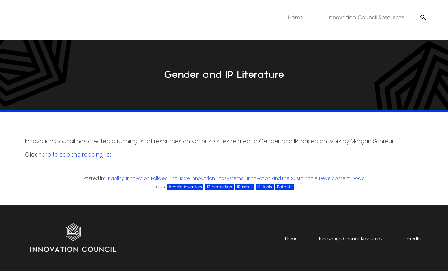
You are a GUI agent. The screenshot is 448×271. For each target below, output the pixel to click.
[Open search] (423, 17)
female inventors (185, 187)
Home (295, 17)
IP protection (219, 187)
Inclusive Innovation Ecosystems (207, 178)
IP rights (245, 187)
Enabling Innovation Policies (136, 178)
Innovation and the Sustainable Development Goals (306, 178)
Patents (284, 187)
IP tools (264, 187)
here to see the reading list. (75, 154)
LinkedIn (412, 239)
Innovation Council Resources (366, 17)
